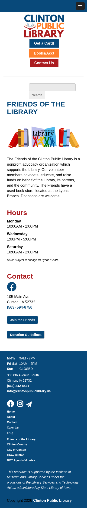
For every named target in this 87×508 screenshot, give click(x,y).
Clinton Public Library (52, 500)
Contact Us (44, 63)
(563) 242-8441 (18, 386)
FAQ (10, 433)
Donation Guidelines (26, 335)
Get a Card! (44, 43)
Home (11, 411)
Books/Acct (44, 53)
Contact (12, 422)
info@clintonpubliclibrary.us (29, 391)
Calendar (13, 427)
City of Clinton (16, 449)
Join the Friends (22, 320)
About (11, 417)
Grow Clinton (15, 455)
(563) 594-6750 (19, 307)
